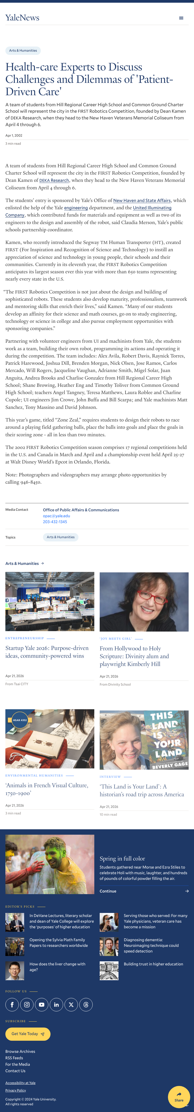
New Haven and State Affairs (142, 200)
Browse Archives (20, 1051)
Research (54, 180)
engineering (76, 207)
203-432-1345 (55, 526)
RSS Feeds (14, 1058)
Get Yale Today (28, 1033)
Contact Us (15, 1071)
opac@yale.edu (56, 520)
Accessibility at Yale (20, 1083)
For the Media (17, 1064)
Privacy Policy (15, 1090)
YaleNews (22, 19)
